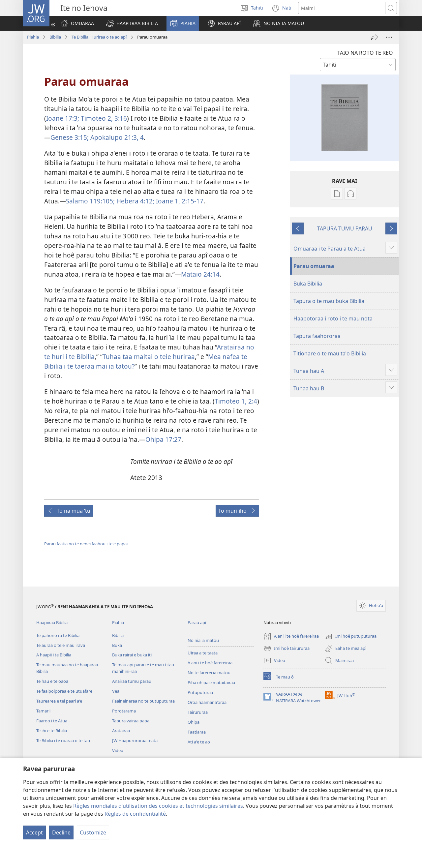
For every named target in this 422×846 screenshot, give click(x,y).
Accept (34, 832)
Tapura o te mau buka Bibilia (328, 301)
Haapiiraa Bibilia (52, 622)
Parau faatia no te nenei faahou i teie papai (86, 544)
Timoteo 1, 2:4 (236, 401)
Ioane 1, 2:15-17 (178, 200)
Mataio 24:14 (200, 274)
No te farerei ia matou (209, 673)
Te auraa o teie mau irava (60, 645)
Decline (61, 832)
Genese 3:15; (69, 137)
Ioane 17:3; (62, 118)
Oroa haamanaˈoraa (207, 702)
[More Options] (389, 37)
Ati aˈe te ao (199, 742)
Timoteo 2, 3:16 (103, 118)
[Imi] (341, 8)
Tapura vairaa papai (131, 721)
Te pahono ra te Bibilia (57, 635)
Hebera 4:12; (134, 200)
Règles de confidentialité (135, 813)
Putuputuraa (200, 692)
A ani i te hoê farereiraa (210, 663)
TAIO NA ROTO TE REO (365, 52)
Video (117, 750)
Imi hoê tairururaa (286, 648)
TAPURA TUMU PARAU (344, 228)
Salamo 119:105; (90, 200)
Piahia (33, 37)
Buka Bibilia (307, 283)
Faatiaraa (197, 732)
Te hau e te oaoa (52, 681)
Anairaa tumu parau (131, 681)
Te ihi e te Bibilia (51, 731)
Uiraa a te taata (203, 653)
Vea (115, 691)
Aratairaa (121, 731)
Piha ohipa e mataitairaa (211, 682)
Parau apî (197, 622)
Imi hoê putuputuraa (351, 636)
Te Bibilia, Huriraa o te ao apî (99, 37)
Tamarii (43, 711)
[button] (132, 23)
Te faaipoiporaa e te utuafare (64, 691)
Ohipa (193, 722)
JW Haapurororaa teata (135, 740)
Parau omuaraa (313, 266)
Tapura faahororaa (317, 336)
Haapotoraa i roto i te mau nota (333, 318)
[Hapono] (374, 37)
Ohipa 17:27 (163, 439)
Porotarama (124, 711)
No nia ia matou (203, 640)
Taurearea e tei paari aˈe (59, 701)
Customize (93, 832)
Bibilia (55, 37)
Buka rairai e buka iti (132, 655)
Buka (117, 645)
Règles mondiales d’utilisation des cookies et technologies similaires (158, 805)
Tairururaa (198, 712)
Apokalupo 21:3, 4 (116, 137)
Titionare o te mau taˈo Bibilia (329, 353)
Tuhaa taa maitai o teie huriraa (149, 356)
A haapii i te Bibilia (53, 655)
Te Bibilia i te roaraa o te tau (63, 740)
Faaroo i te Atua (51, 721)
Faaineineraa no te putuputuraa (143, 701)
